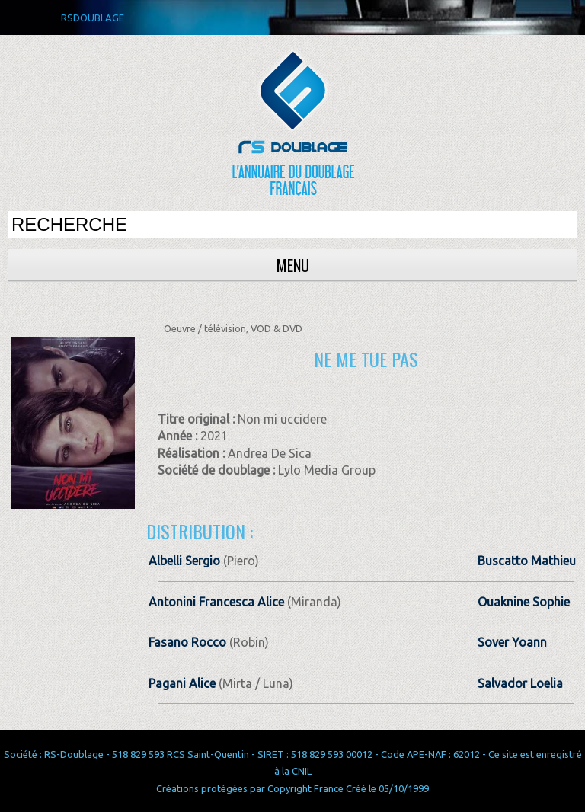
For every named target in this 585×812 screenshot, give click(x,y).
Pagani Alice (182, 683)
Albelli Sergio (184, 560)
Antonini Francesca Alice (216, 602)
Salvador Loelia (520, 683)
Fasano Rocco (187, 642)
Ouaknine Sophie (524, 602)
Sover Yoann (512, 642)
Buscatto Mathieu (527, 560)
